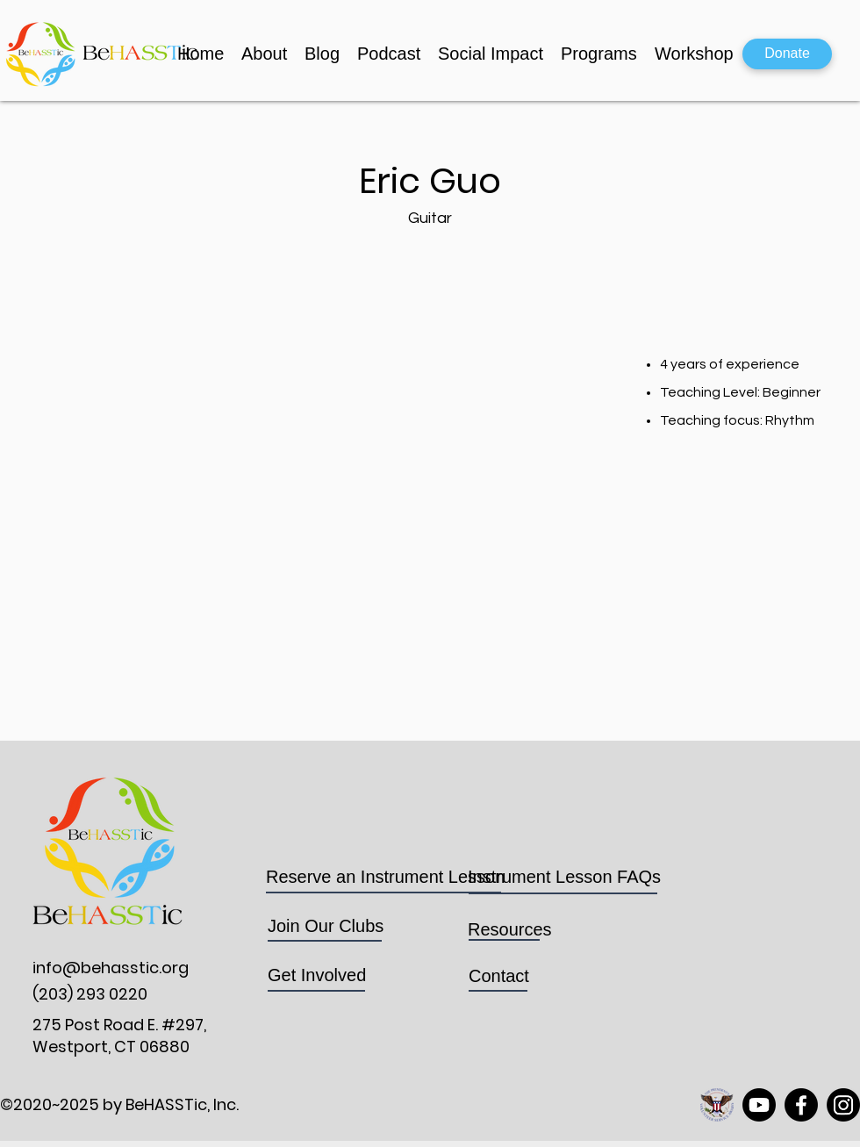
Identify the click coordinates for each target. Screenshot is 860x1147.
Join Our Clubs (328, 926)
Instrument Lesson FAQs (564, 876)
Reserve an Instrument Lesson (385, 876)
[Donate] (787, 54)
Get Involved (317, 975)
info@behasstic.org (110, 968)
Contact (499, 976)
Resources (510, 929)
